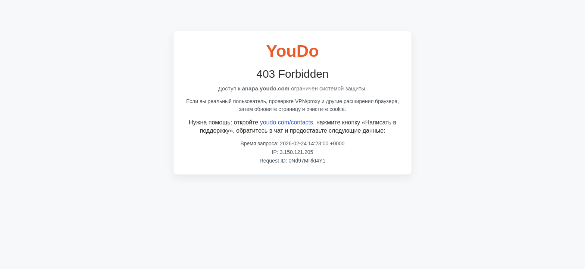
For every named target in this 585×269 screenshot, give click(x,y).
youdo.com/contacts (286, 122)
